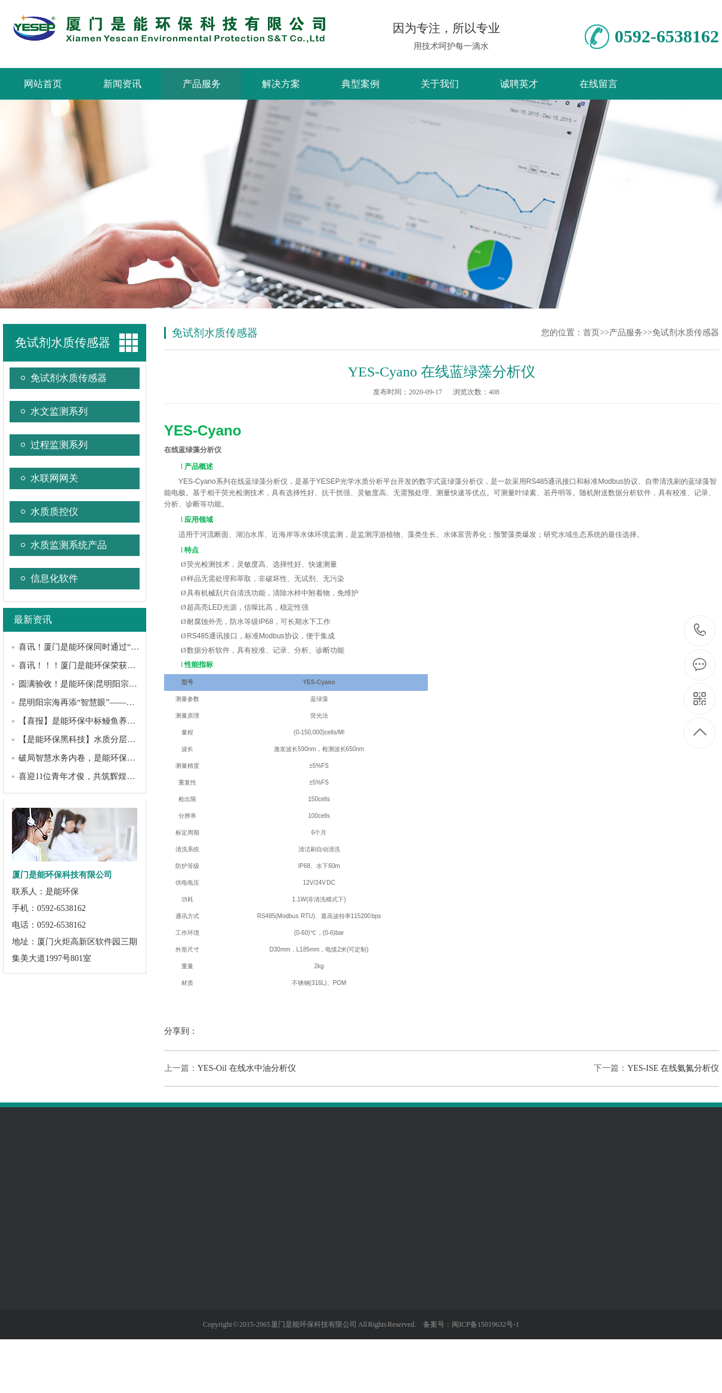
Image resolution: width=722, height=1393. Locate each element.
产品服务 (202, 84)
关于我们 (440, 84)
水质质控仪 (54, 511)
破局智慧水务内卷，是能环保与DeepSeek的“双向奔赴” (118, 757)
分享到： (181, 1031)
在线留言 (598, 84)
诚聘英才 (519, 84)
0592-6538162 (700, 631)
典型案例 (360, 84)
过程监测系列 (59, 445)
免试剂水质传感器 (62, 342)
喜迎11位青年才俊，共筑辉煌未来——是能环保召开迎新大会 (130, 776)
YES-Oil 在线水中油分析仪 (247, 1068)
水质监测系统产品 (68, 545)
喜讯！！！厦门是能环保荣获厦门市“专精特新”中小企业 (122, 665)
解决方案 (281, 84)
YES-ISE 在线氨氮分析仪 (673, 1068)
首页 (591, 332)
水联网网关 (54, 478)
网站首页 (43, 84)
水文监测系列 (59, 411)
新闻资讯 (122, 84)
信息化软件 (54, 578)
